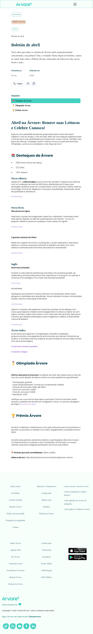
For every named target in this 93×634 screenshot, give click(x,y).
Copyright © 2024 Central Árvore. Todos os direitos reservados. (28, 611)
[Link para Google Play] (77, 557)
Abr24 (15, 29)
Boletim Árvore (19, 22)
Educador (17, 15)
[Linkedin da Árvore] (33, 626)
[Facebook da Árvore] (26, 626)
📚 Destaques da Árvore (22, 101)
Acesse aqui (16, 197)
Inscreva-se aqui (28, 404)
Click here (15, 283)
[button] (74, 4)
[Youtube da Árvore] (19, 626)
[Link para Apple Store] (77, 550)
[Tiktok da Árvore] (6, 626)
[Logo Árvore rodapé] (10, 598)
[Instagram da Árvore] (13, 626)
